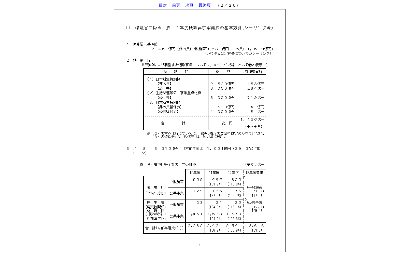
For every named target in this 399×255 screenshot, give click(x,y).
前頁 (176, 5)
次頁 (189, 5)
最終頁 (204, 5)
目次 (163, 5)
